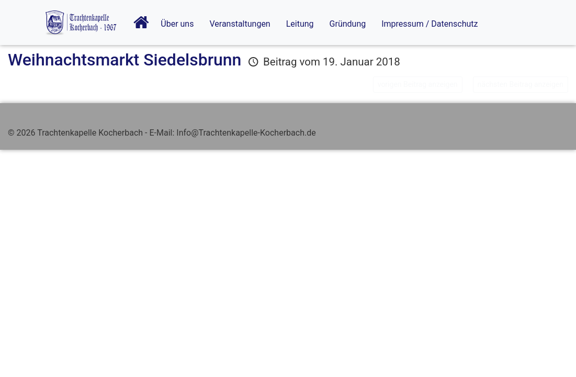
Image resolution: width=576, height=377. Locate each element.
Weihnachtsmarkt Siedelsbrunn (124, 60)
